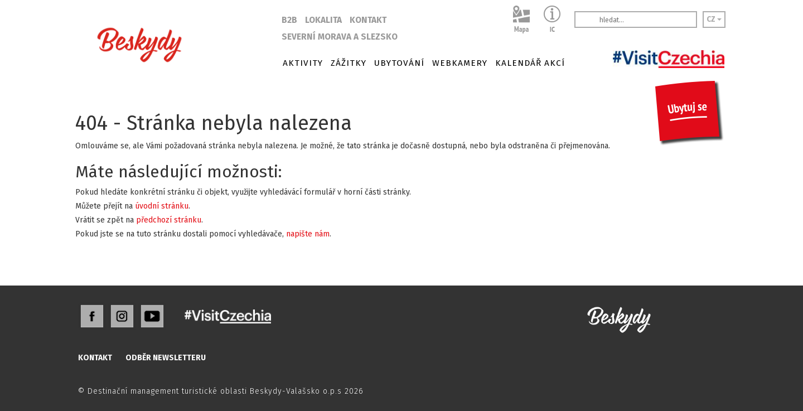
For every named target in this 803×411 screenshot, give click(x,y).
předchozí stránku (168, 220)
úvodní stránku (161, 206)
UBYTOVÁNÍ (399, 63)
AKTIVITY (303, 63)
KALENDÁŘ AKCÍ (530, 63)
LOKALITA (323, 20)
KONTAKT (368, 20)
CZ (714, 19)
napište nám (308, 234)
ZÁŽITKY (348, 63)
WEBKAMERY (459, 63)
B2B (289, 20)
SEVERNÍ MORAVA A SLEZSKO (340, 37)
